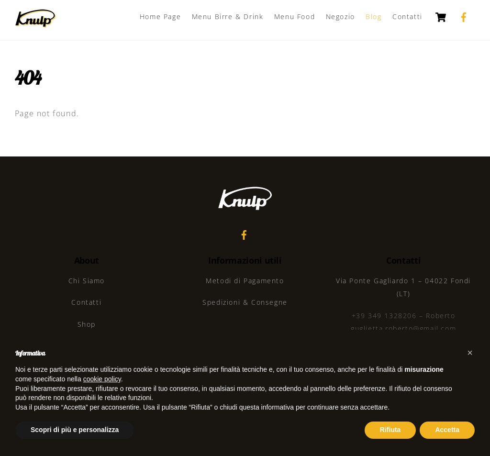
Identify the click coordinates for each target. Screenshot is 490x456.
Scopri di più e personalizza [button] (75, 430)
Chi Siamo (86, 280)
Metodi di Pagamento (245, 280)
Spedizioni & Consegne (245, 302)
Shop (87, 324)
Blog (373, 16)
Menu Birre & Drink (228, 16)
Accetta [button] (447, 430)
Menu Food (294, 16)
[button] (470, 352)
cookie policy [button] (102, 379)
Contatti (407, 16)
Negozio (340, 16)
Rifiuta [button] (390, 430)
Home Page (160, 16)
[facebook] (463, 16)
